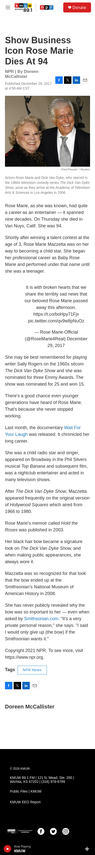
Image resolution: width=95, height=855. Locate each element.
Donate (79, 7)
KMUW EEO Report (25, 802)
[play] (7, 848)
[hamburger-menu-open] (8, 7)
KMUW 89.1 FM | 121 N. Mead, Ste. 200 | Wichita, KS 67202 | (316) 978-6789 (42, 780)
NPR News (32, 670)
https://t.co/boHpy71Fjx (56, 314)
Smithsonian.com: (42, 618)
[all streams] (88, 849)
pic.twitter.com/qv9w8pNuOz (56, 320)
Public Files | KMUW (25, 791)
